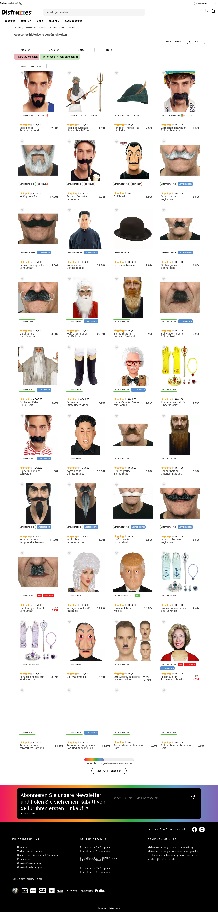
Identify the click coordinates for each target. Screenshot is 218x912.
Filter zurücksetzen (27, 56)
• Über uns (22, 847)
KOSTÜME (10, 21)
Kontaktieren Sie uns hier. (95, 851)
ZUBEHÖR (26, 21)
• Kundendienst (25, 859)
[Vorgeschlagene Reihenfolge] (175, 41)
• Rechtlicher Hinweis (28, 855)
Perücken (53, 49)
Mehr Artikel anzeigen (109, 770)
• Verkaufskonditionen (29, 851)
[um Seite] (37, 66)
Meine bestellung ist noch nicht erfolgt (171, 847)
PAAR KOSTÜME (73, 21)
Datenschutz (54, 855)
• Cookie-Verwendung (28, 863)
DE (216, 3)
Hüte (109, 49)
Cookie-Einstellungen (30, 867)
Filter (198, 41)
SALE (40, 21)
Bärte (81, 49)
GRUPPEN (54, 21)
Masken (26, 49)
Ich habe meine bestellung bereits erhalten (173, 855)
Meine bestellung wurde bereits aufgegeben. (174, 851)
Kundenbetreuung (202, 3)
